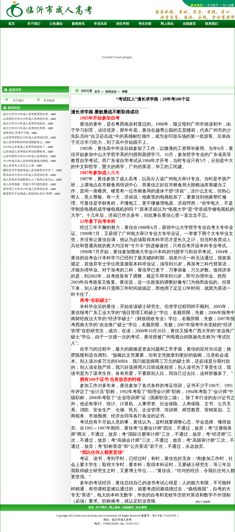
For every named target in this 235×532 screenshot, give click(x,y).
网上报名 (167, 23)
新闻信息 (111, 91)
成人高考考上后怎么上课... (19, 165)
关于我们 (33, 23)
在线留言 (189, 23)
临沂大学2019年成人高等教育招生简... (26, 114)
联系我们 (211, 23)
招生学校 (122, 23)
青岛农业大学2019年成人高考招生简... (26, 175)
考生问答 (144, 23)
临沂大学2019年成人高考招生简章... (24, 128)
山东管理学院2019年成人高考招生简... (26, 137)
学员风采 (100, 23)
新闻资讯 (78, 23)
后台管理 (141, 507)
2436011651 (132, 523)
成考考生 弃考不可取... (16, 132)
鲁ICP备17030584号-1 (165, 515)
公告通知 (55, 23)
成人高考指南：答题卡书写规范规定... (26, 184)
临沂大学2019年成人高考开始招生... (24, 123)
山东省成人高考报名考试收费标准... (24, 151)
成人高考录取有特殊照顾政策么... (23, 142)
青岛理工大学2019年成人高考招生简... (26, 189)
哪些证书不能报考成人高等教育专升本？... (29, 170)
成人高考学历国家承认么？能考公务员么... (29, 179)
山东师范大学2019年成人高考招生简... (26, 118)
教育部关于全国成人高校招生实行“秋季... (28, 193)
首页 (11, 23)
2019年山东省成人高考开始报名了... (24, 146)
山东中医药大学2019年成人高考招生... (26, 156)
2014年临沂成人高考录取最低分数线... (26, 161)
